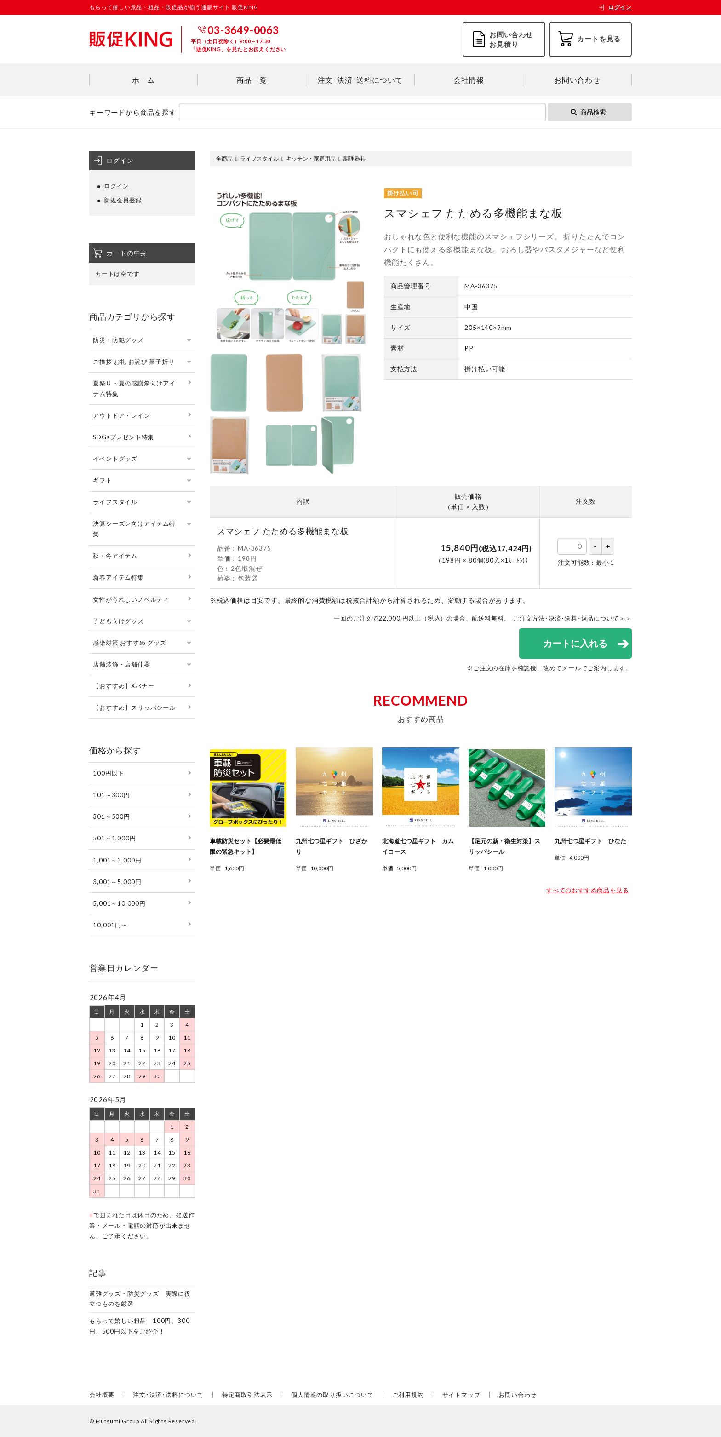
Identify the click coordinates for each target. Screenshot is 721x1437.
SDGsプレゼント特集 (123, 437)
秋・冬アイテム (115, 555)
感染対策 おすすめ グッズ (129, 642)
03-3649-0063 (243, 29)
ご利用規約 (408, 1394)
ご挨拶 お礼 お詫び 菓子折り (133, 361)
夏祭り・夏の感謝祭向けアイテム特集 (134, 388)
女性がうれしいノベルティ (131, 599)
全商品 (224, 158)
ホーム (143, 79)
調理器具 (354, 158)
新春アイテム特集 (118, 577)
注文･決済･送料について (360, 79)
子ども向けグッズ (118, 621)
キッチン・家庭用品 (311, 158)
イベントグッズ (115, 458)
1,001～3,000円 (117, 860)
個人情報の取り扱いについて (332, 1394)
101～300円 (111, 795)
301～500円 (111, 816)
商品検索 (588, 112)
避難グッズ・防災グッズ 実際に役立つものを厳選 (140, 1299)
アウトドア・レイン (121, 415)
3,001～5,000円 (117, 881)
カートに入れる (574, 643)
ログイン (615, 7)
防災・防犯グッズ (118, 340)
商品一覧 (251, 79)
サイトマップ (461, 1394)
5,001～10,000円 (119, 903)
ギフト (102, 480)
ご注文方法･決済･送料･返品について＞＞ (572, 618)
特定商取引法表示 (247, 1394)
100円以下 (108, 773)
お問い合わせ (577, 79)
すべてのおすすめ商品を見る (587, 890)
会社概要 (101, 1394)
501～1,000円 (114, 838)
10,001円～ (110, 925)
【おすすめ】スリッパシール (134, 707)
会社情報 (468, 79)
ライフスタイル (259, 158)
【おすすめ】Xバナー (123, 686)
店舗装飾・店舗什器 (121, 664)
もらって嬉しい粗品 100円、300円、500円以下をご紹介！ (139, 1326)
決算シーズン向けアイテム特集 (134, 529)
